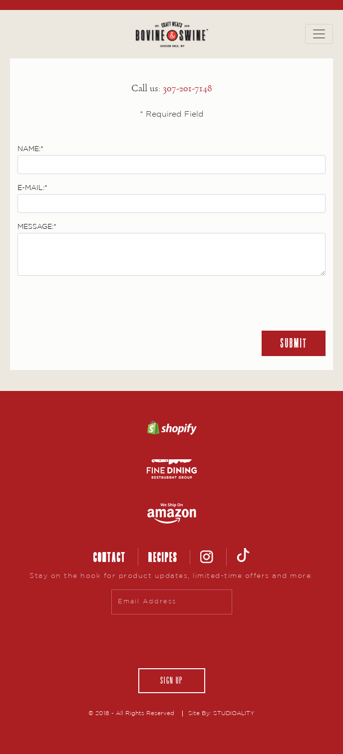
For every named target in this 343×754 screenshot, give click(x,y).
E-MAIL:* (32, 188)
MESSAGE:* (36, 227)
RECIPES (162, 557)
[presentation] (93, 303)
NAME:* (30, 149)
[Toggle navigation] (319, 34)
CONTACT (109, 557)
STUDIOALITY (234, 713)
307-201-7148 (187, 88)
